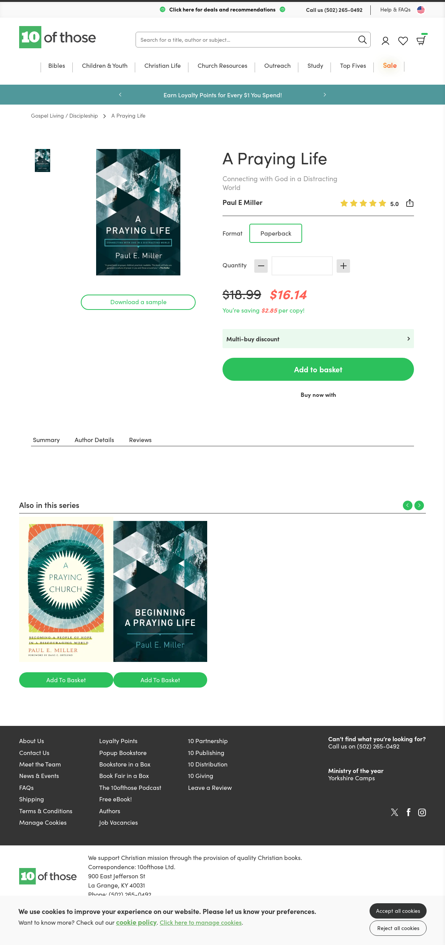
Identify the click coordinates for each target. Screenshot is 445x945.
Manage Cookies (43, 822)
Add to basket (318, 369)
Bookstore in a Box (125, 764)
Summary (46, 440)
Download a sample (138, 302)
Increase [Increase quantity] (343, 266)
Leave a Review (210, 787)
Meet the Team (40, 764)
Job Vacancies (118, 822)
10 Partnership (208, 741)
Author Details (94, 440)
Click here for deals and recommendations (222, 9)
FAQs (26, 787)
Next (325, 95)
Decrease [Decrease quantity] (261, 266)
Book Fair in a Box (124, 775)
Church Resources (222, 65)
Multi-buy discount (253, 338)
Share (410, 203)
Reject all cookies (398, 928)
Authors (109, 811)
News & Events (39, 775)
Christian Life (162, 65)
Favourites (403, 41)
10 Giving (200, 775)
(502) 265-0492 (343, 9)
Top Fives (353, 65)
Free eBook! (115, 799)
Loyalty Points (118, 741)
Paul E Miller (242, 202)
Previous (120, 95)
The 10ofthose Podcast (130, 787)
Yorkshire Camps (351, 778)
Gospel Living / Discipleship (64, 115)
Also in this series (49, 504)
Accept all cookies (398, 910)
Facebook (409, 812)
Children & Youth (105, 65)
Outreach (277, 65)
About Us (31, 741)
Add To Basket (66, 680)
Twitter (394, 812)
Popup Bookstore (123, 752)
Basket (424, 38)
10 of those (58, 37)
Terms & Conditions (45, 811)
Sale (390, 66)
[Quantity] (302, 265)
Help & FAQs (395, 9)
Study (315, 65)
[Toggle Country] (421, 10)
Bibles (56, 65)
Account (385, 41)
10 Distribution (207, 764)
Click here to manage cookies (201, 922)
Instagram (422, 812)
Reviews (140, 440)
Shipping (31, 799)
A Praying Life (128, 115)
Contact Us (34, 752)
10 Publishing (206, 752)
